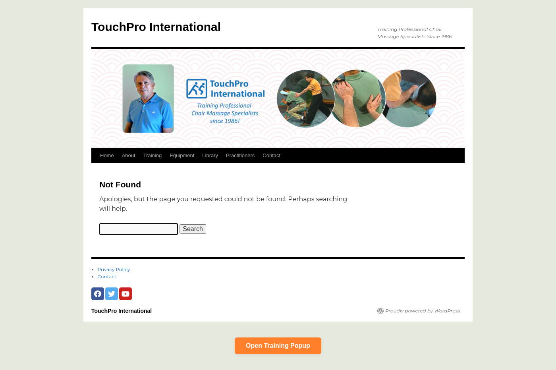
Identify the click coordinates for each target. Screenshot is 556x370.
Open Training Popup (278, 345)
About (128, 155)
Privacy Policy (114, 269)
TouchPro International (156, 26)
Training (152, 155)
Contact (271, 155)
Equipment (182, 155)
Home (107, 155)
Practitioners (240, 155)
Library (210, 155)
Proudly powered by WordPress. (423, 311)
